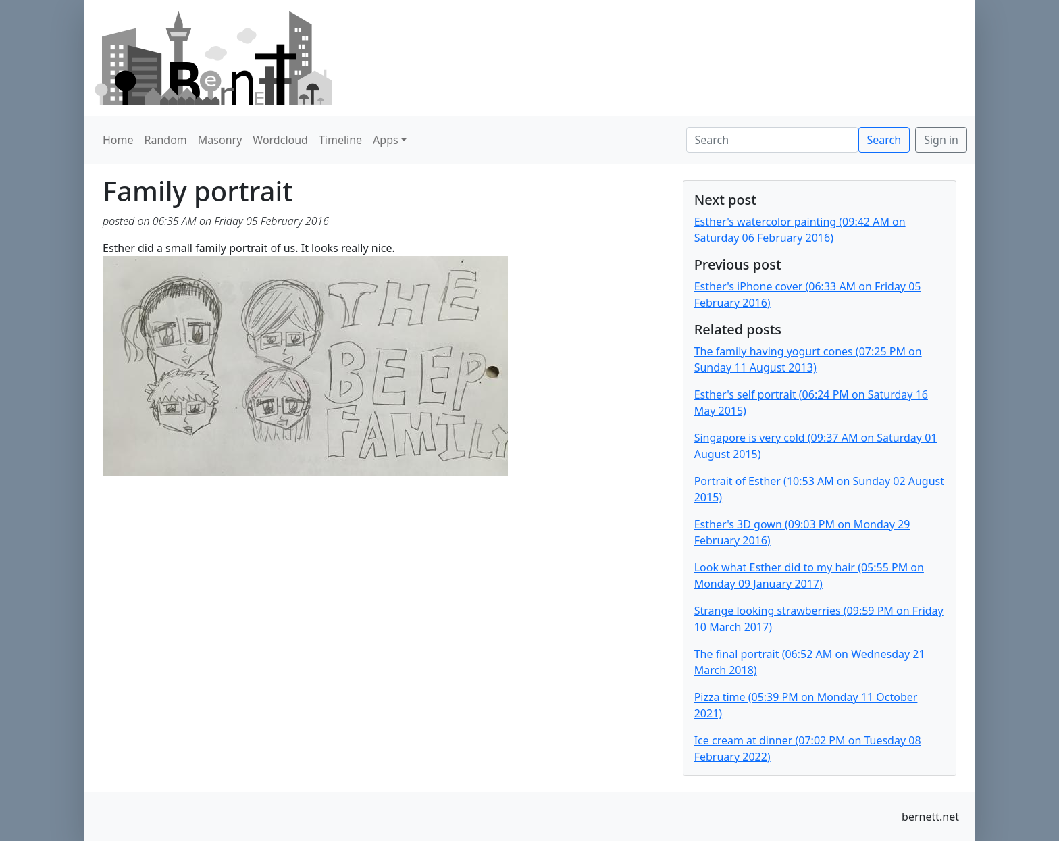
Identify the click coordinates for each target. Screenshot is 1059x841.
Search (884, 139)
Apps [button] (385, 139)
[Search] (772, 140)
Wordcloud (280, 139)
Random (166, 139)
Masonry (220, 139)
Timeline (340, 139)
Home (118, 139)
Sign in (941, 139)
